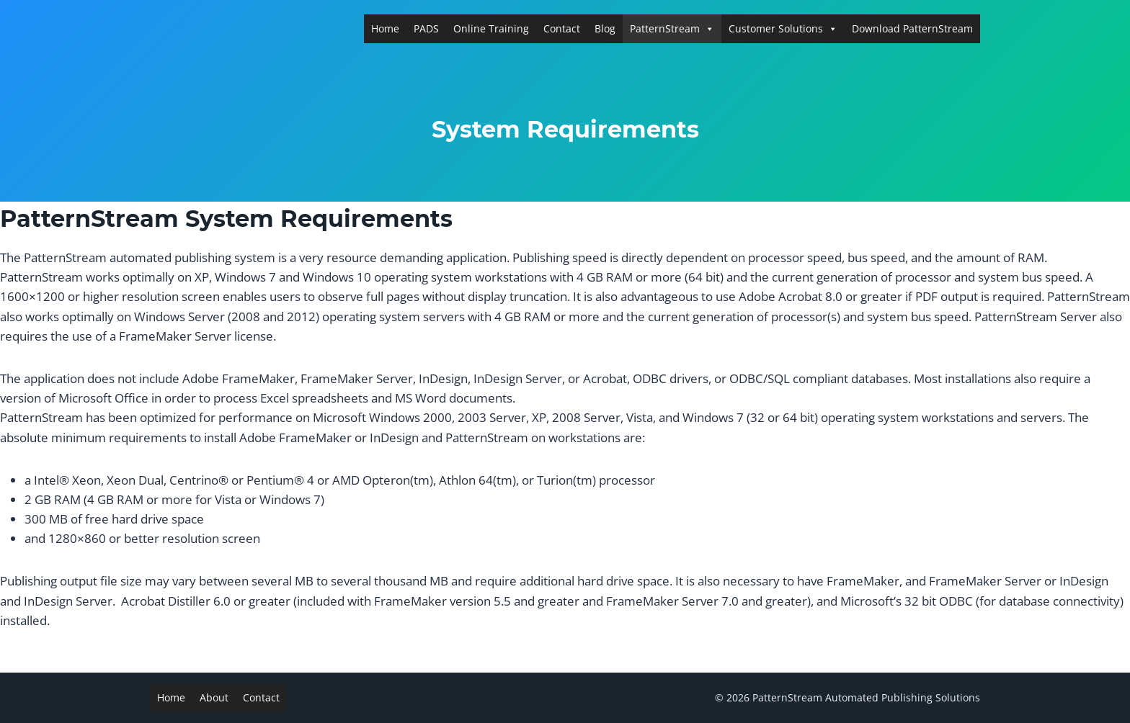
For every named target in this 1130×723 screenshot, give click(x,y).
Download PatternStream (912, 28)
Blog (605, 28)
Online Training (491, 28)
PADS (426, 28)
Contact (561, 28)
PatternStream (672, 28)
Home (385, 28)
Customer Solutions (783, 28)
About (214, 697)
